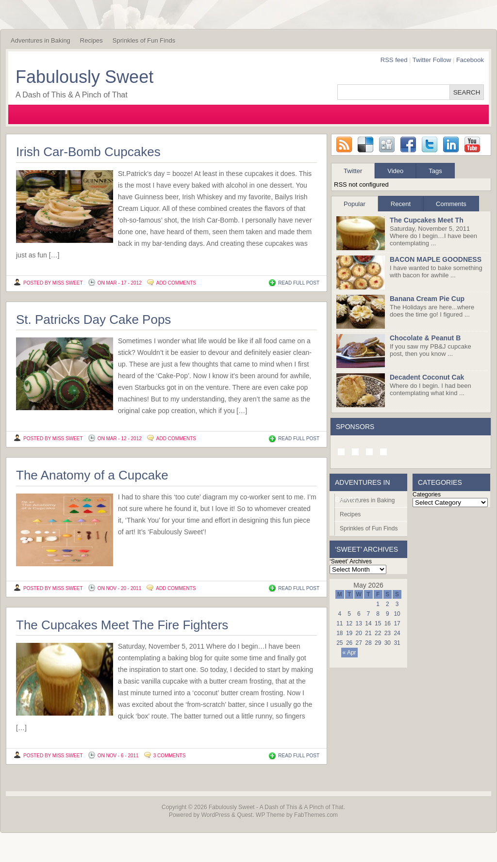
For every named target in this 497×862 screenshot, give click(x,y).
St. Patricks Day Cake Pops (93, 319)
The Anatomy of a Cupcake (92, 475)
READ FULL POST (298, 283)
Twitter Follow (432, 60)
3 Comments (169, 755)
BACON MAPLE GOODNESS (435, 259)
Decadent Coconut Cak (427, 377)
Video (395, 171)
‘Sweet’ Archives (351, 561)
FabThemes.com (316, 815)
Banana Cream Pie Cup (427, 299)
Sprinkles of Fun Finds (144, 40)
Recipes (91, 40)
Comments (451, 204)
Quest (244, 815)
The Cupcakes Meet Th (427, 220)
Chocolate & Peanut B (425, 338)
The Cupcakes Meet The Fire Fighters (122, 625)
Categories (427, 494)
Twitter (353, 171)
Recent (401, 204)
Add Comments (176, 283)
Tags (435, 171)
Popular (354, 204)
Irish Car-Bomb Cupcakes (88, 151)
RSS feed (394, 60)
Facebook (470, 60)
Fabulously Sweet (84, 77)
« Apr (349, 652)
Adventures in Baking (40, 40)
